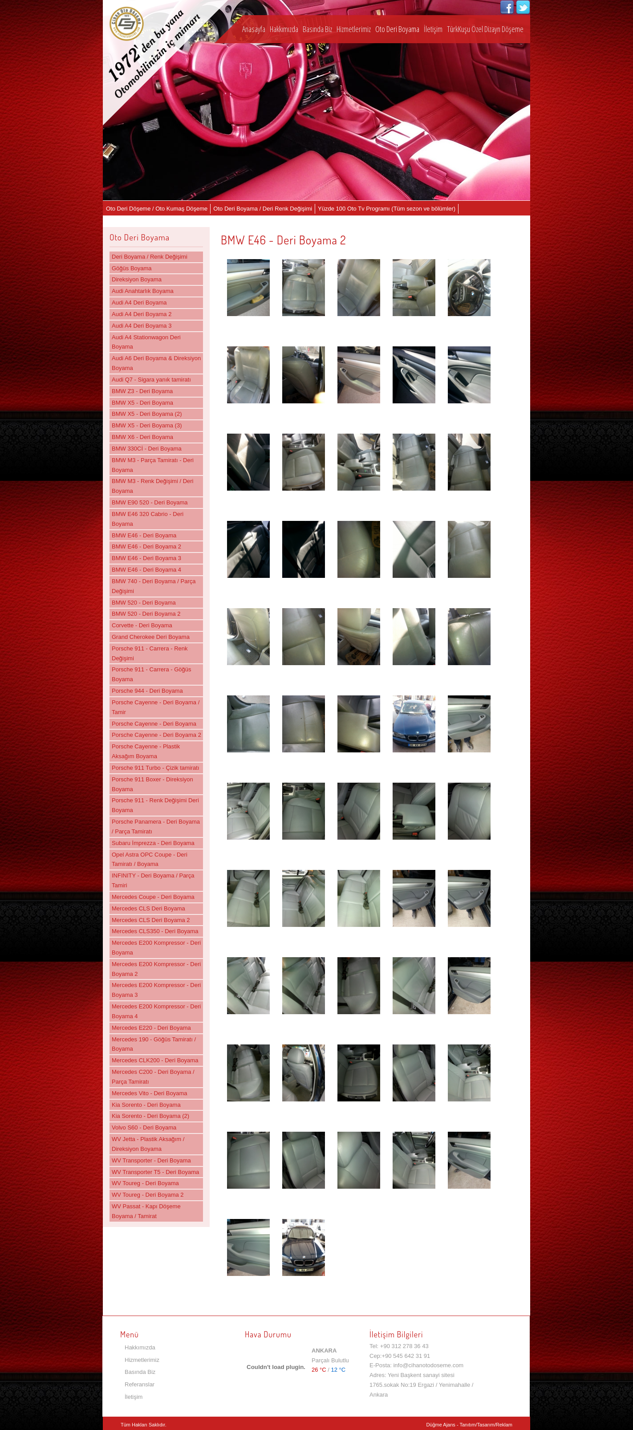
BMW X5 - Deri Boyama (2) (147, 413)
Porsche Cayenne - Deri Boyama (154, 723)
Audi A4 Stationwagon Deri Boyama (146, 342)
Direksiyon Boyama (137, 279)
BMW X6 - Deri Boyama (142, 437)
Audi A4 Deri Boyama (139, 302)
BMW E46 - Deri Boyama (144, 535)
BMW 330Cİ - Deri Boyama (147, 448)
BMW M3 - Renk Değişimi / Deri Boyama (152, 486)
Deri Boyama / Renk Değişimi (149, 256)
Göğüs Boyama (132, 268)
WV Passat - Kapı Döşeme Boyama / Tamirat (146, 1211)
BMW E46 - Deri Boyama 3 (146, 558)
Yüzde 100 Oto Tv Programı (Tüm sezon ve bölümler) (386, 208)
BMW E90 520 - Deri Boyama (150, 502)
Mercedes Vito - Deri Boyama (149, 1093)
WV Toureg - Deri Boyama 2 (148, 1194)
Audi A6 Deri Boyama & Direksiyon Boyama (156, 363)
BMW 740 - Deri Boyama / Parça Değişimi (154, 586)
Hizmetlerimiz (354, 29)
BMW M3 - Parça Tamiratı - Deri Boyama (153, 465)
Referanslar (139, 1384)
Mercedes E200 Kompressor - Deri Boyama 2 (156, 969)
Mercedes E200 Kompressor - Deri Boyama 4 (156, 1011)
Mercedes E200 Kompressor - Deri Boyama (156, 947)
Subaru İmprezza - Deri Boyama (153, 843)
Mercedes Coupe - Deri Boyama (153, 897)
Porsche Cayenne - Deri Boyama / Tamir (155, 707)
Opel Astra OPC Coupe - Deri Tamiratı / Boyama (149, 859)
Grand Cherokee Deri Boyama (151, 637)
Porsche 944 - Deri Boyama (147, 690)
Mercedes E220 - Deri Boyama (151, 1027)
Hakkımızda (284, 29)
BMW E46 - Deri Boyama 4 (146, 569)
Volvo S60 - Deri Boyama (144, 1127)
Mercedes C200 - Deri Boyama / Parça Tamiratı (153, 1076)
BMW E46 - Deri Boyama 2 (146, 546)
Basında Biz (317, 29)
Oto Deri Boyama (397, 29)
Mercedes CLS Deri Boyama (148, 908)
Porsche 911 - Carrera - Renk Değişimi (150, 653)
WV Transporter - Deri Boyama (151, 1160)
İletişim (433, 29)
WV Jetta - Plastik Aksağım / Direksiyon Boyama (148, 1144)
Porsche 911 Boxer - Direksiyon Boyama (152, 784)
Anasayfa (253, 29)
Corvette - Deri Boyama (142, 625)
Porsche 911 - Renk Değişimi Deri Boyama (155, 805)
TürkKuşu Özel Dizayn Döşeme (485, 29)
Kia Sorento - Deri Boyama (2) (150, 1116)
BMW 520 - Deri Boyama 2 (146, 613)
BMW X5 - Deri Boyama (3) (147, 425)
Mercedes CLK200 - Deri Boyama (155, 1060)
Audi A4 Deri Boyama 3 (141, 325)
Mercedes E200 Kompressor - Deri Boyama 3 (156, 990)
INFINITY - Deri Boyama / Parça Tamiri (153, 880)
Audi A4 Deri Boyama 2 (141, 314)
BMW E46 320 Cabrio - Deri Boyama (147, 519)
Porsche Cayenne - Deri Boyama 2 (156, 734)
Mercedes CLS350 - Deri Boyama (155, 931)
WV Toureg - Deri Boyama (145, 1183)
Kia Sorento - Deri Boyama (146, 1104)
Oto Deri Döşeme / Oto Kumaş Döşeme (156, 208)
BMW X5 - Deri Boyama (142, 402)
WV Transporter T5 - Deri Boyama (155, 1172)
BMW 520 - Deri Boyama (144, 602)
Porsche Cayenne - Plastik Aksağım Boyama (146, 751)
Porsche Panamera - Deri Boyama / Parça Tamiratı (156, 826)
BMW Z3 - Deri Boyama (142, 391)
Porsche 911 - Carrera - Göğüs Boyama (151, 674)
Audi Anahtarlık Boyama (143, 291)
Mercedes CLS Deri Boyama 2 (151, 920)
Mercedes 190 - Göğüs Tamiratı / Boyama (154, 1044)
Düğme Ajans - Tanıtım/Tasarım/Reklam (469, 1424)
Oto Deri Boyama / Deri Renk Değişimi (262, 208)
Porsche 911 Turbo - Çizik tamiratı (155, 767)
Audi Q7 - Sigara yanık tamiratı (151, 379)
